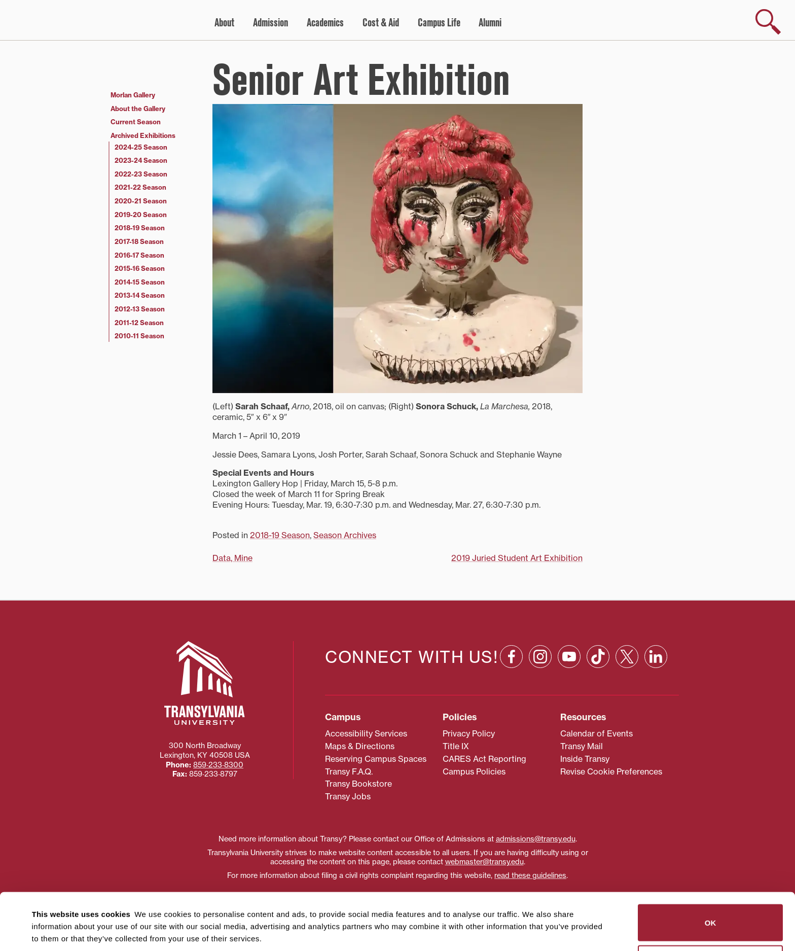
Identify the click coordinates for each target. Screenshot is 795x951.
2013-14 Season (140, 295)
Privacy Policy (469, 733)
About (224, 22)
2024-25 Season (141, 147)
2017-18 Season (139, 241)
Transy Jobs (348, 796)
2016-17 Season (139, 255)
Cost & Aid (381, 22)
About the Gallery (138, 108)
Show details (50, 931)
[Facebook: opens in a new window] (511, 656)
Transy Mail (581, 746)
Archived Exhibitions (143, 135)
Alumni (490, 22)
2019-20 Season (141, 214)
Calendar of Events (596, 733)
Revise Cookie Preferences (611, 771)
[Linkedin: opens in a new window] (655, 656)
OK (710, 865)
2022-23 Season (141, 174)
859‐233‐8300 (218, 764)
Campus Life (439, 22)
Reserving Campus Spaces (375, 759)
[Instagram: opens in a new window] (540, 656)
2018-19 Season (280, 535)
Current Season (136, 122)
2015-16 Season (140, 268)
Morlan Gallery (133, 95)
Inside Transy (584, 759)
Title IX (456, 746)
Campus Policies (474, 771)
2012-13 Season (140, 309)
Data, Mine (232, 558)
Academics (325, 22)
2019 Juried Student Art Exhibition (517, 558)
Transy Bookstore (358, 784)
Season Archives (344, 535)
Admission (270, 22)
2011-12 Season (139, 323)
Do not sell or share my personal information (711, 906)
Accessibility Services (366, 733)
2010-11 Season (139, 336)
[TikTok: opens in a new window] (598, 656)
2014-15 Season (140, 282)
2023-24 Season (141, 160)
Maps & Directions (359, 746)
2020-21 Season (141, 201)
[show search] (768, 21)
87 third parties (111, 906)
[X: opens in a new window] (627, 656)
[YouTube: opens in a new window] (569, 656)
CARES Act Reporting (484, 759)
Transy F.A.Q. (349, 771)
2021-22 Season (140, 187)
